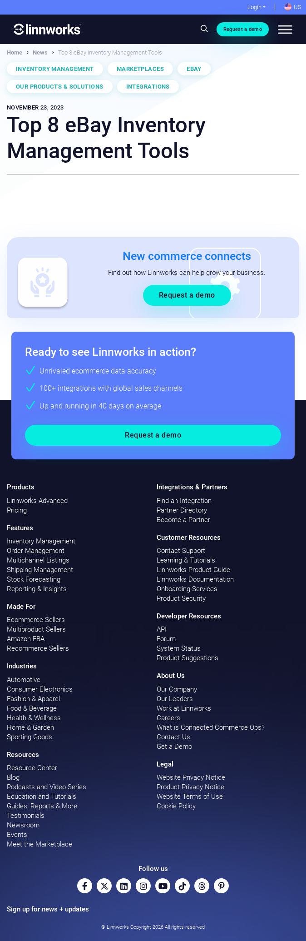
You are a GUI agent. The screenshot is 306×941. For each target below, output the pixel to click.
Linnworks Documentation (195, 579)
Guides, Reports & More (42, 806)
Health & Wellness (34, 718)
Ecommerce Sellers (36, 620)
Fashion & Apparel (33, 699)
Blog (13, 777)
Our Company (177, 689)
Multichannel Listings (38, 560)
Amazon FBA (25, 639)
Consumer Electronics (40, 689)
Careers (168, 718)
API (162, 629)
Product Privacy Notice (190, 787)
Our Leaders (175, 699)
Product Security (181, 598)
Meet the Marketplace (39, 844)
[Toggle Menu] (285, 29)
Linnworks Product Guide (193, 570)
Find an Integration (184, 501)
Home (14, 52)
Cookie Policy (176, 806)
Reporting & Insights (37, 589)
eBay (194, 68)
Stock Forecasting (33, 579)
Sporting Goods (29, 737)
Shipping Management (40, 570)
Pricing (17, 510)
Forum (166, 639)
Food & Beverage (32, 708)
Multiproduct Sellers (36, 629)
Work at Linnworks (184, 708)
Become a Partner (183, 520)
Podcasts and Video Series (46, 787)
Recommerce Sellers (38, 648)
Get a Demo (174, 746)
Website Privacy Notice (191, 777)
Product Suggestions (187, 658)
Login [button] (254, 7)
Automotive (23, 680)
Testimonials (25, 816)
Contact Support (181, 551)
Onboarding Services (187, 589)
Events (17, 835)
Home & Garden (30, 727)
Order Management (35, 551)
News (40, 52)
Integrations (148, 86)
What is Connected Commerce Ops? (211, 727)
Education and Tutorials (41, 796)
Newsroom (23, 825)
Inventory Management (55, 68)
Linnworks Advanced (37, 501)
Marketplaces (140, 68)
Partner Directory (182, 510)
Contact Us (173, 737)
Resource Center (32, 768)
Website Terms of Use (190, 796)
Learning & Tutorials (186, 560)
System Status (179, 648)
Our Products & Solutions (60, 86)
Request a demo (242, 29)
